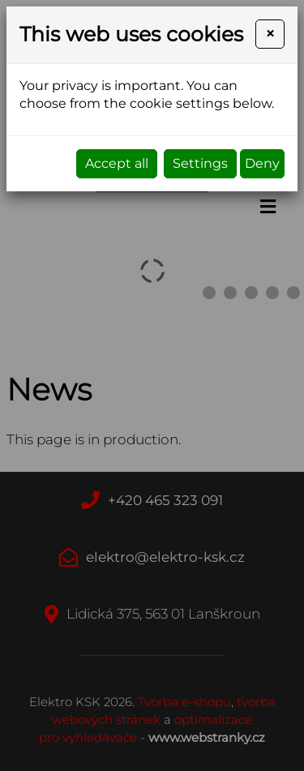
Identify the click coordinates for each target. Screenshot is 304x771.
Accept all (116, 163)
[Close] (270, 34)
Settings (200, 163)
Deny (262, 163)
